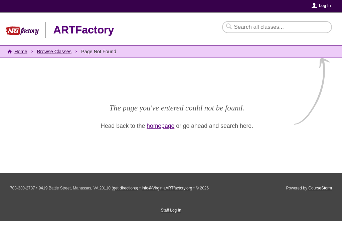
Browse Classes (54, 51)
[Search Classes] (273, 27)
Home (20, 51)
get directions (125, 188)
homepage (160, 126)
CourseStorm (320, 188)
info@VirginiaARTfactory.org (167, 188)
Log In (325, 5)
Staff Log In (171, 210)
